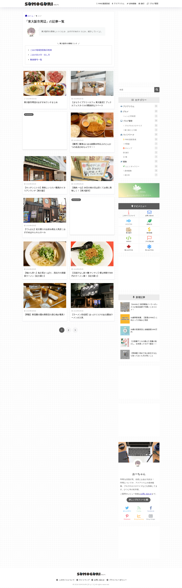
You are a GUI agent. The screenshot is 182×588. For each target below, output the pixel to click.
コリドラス (128, 223)
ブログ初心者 (149, 240)
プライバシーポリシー (118, 581)
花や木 (141, 175)
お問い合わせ (149, 214)
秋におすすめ (128, 249)
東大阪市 (128, 231)
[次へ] (75, 330)
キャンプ (141, 148)
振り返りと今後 (141, 130)
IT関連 (141, 144)
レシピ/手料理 (141, 116)
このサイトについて (128, 214)
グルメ (140, 111)
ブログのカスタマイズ (141, 126)
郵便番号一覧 (36, 59)
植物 (140, 162)
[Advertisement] (45, 130)
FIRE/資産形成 (103, 4)
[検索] (156, 89)
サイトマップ (84, 581)
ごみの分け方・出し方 (40, 55)
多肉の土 (149, 223)
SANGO (128, 240)
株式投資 (149, 231)
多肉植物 (131, 4)
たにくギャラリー (141, 167)
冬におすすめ (149, 249)
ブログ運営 (152, 4)
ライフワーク (140, 135)
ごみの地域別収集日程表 (41, 50)
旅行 (141, 4)
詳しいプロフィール (138, 501)
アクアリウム (118, 4)
